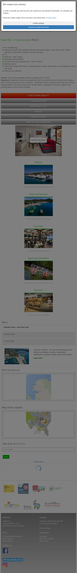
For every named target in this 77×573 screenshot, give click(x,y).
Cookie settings (38, 23)
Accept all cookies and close (38, 27)
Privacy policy (51, 18)
